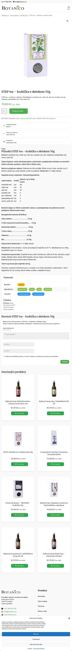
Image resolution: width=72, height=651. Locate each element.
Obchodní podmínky (38, 648)
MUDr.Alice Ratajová (48, 114)
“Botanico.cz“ (5, 11)
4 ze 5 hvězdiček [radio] (8, 325)
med (39, 285)
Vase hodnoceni (8, 324)
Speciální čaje (24, 11)
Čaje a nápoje (14, 11)
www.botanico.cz (10, 611)
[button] (69, 618)
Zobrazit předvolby (36, 644)
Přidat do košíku (17, 107)
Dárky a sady (42, 607)
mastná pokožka (24, 290)
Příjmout (36, 634)
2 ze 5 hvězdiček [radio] (5, 325)
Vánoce (40, 612)
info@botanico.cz (10, 608)
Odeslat (65, 358)
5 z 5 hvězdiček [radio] (10, 325)
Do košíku (19, 409)
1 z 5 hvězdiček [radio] (3, 325)
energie (21, 280)
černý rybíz (22, 285)
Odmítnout (36, 639)
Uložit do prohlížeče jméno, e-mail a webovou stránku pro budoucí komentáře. (31, 352)
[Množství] (4, 107)
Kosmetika (41, 592)
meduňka (48, 285)
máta (31, 285)
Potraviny (41, 602)
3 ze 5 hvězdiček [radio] (7, 325)
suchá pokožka (38, 290)
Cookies (30, 648)
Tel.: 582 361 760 (10, 604)
